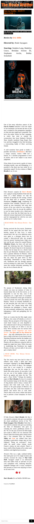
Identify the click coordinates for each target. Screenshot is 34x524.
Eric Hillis (17, 38)
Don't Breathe (27, 192)
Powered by (9, 483)
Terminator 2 (21, 152)
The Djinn (13, 332)
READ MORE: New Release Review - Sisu (18, 223)
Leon (13, 438)
